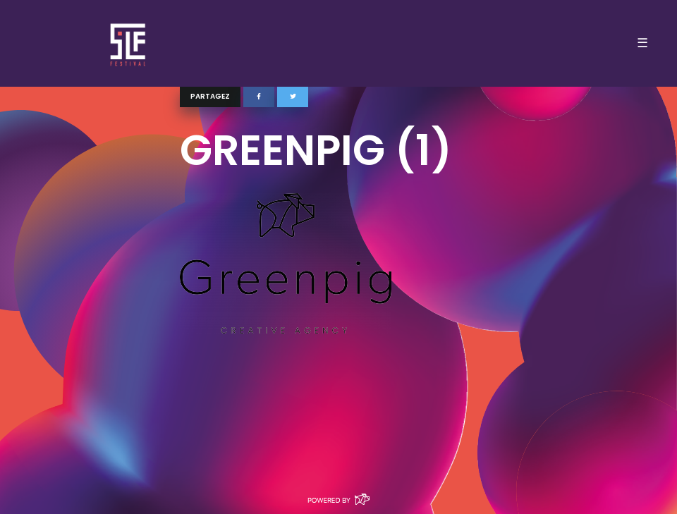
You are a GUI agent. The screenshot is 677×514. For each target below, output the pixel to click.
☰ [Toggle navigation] (642, 43)
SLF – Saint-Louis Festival (128, 43)
